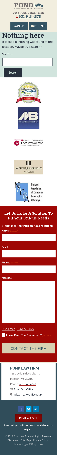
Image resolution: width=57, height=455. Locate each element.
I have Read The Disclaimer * (28, 335)
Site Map (26, 440)
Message (7, 278)
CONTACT (39, 26)
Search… (7, 54)
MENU (19, 25)
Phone (10, 262)
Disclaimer (8, 329)
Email (5, 247)
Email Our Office (23, 389)
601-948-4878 (30, 16)
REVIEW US (28, 418)
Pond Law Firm (21, 436)
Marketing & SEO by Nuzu (28, 444)
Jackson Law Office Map (27, 394)
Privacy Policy (25, 329)
